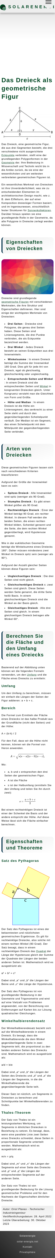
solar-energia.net (27, 1241)
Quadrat (41, 951)
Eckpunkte (8, 155)
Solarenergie (23, 6)
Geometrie (8, 162)
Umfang (27, 648)
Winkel (44, 386)
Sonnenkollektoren (39, 210)
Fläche (24, 642)
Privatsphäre (27, 1252)
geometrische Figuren (15, 301)
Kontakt (27, 1246)
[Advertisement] (27, 43)
